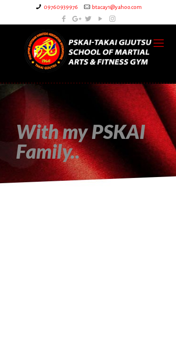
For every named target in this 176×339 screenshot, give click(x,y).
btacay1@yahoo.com (117, 7)
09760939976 (61, 7)
